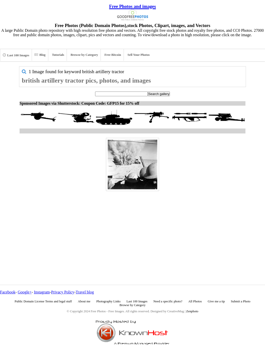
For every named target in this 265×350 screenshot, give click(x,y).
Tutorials (58, 55)
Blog (40, 55)
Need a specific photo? (167, 301)
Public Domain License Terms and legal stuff (43, 301)
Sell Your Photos (139, 55)
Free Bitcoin (113, 55)
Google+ (25, 292)
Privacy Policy (62, 292)
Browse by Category (84, 55)
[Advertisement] (132, 227)
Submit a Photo (240, 301)
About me (84, 301)
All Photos (195, 301)
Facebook (7, 292)
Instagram (42, 292)
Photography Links (108, 301)
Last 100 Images (16, 55)
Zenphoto (192, 311)
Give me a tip (216, 301)
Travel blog (85, 292)
